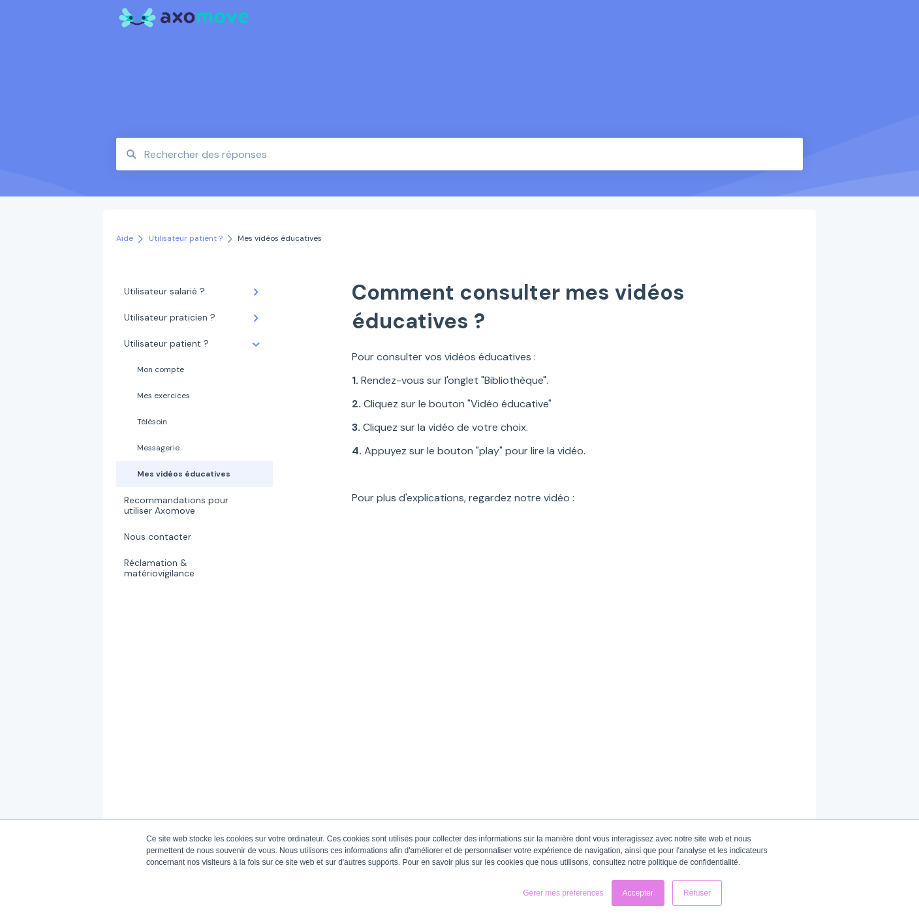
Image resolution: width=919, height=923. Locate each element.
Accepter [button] (638, 893)
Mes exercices (163, 395)
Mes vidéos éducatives (183, 474)
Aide (279, 18)
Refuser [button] (697, 893)
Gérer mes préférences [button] (563, 893)
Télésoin (152, 421)
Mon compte (160, 369)
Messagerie (158, 448)
